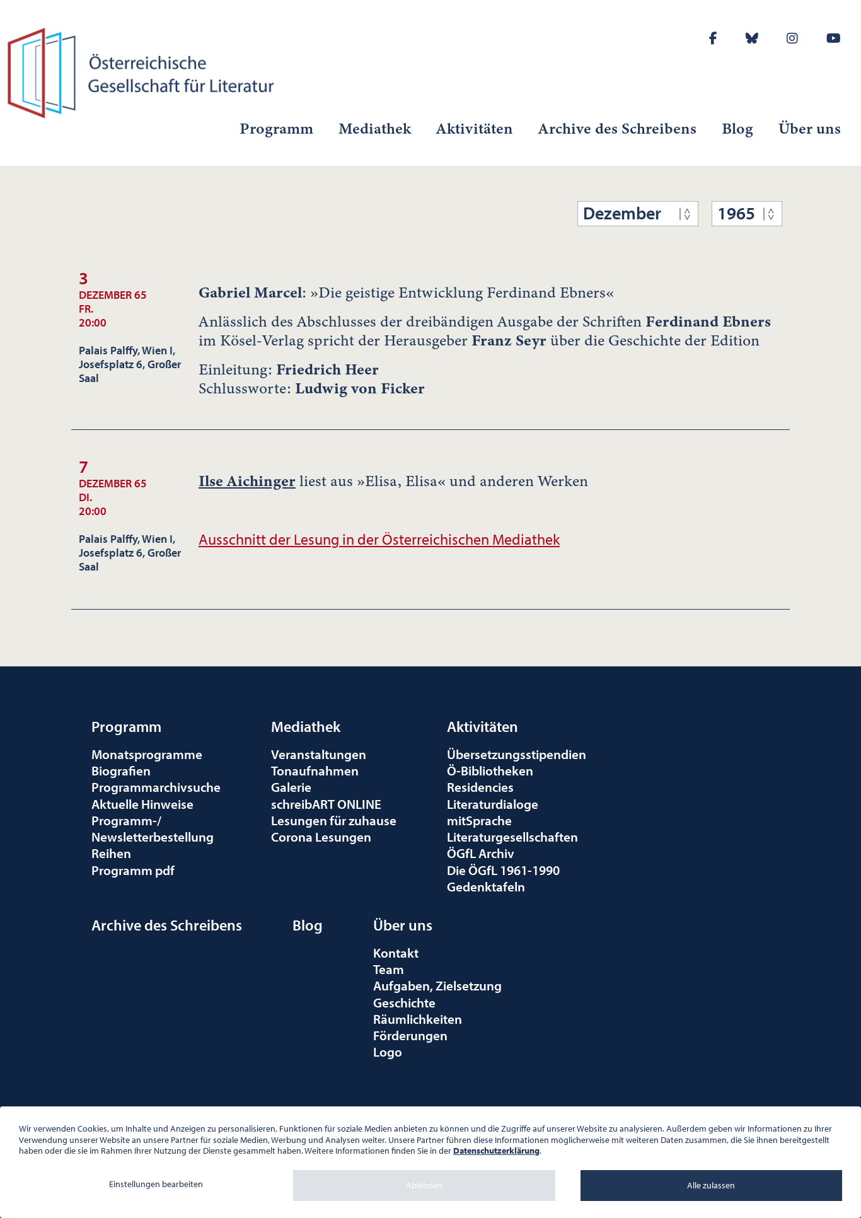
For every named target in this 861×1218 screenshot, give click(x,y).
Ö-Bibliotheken (490, 770)
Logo (387, 1051)
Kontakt (396, 952)
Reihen (111, 853)
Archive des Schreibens (617, 128)
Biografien (121, 770)
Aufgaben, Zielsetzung (437, 985)
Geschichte (404, 1002)
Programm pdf (133, 870)
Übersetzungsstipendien (516, 754)
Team (388, 969)
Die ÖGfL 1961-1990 (503, 870)
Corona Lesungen (321, 836)
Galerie (291, 787)
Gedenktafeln (486, 886)
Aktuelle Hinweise (142, 804)
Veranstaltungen (318, 754)
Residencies (480, 787)
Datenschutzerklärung (496, 1150)
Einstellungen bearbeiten (156, 1184)
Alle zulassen (711, 1185)
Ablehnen (424, 1185)
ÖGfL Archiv (480, 853)
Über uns (809, 128)
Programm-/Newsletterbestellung (152, 828)
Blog (737, 128)
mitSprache (479, 820)
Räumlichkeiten (417, 1019)
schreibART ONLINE (326, 804)
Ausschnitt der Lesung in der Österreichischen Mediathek (379, 539)
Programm (276, 128)
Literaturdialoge (492, 804)
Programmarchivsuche (156, 787)
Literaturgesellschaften (512, 836)
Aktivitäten (474, 128)
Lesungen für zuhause (333, 820)
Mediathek (374, 128)
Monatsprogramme (146, 754)
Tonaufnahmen (315, 770)
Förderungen (410, 1035)
